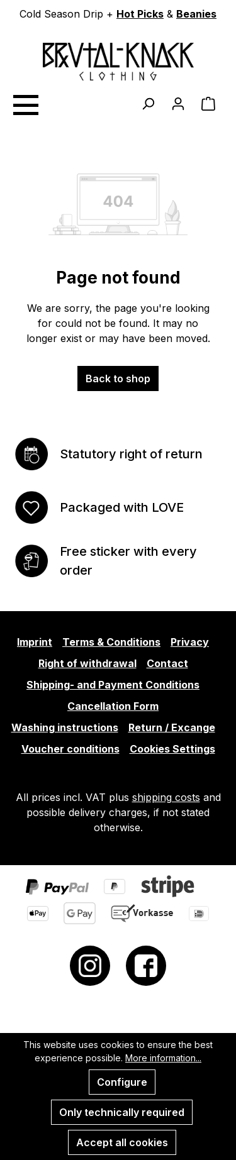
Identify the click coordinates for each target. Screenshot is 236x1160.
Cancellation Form (113, 706)
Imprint (34, 642)
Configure (122, 1082)
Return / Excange (171, 727)
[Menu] (25, 103)
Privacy (190, 642)
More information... (163, 1057)
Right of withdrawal (87, 663)
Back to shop (118, 378)
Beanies (196, 14)
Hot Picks (140, 14)
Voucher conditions (70, 749)
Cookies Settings (172, 749)
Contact (167, 663)
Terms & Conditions (111, 642)
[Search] (148, 103)
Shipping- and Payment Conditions (112, 684)
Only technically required (121, 1112)
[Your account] (178, 103)
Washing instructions (64, 727)
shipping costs (166, 797)
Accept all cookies (122, 1142)
